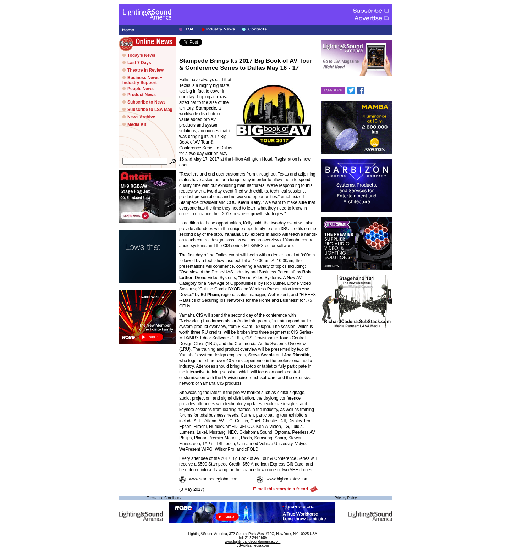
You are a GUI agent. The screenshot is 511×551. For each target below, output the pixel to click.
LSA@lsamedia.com (253, 545)
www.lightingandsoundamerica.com (253, 542)
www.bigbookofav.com (283, 479)
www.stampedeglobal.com (208, 479)
